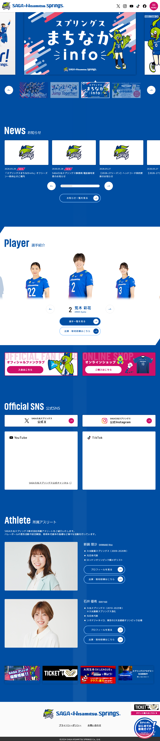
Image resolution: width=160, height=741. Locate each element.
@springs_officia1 (96, 463)
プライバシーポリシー (70, 725)
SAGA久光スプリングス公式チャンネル (48, 482)
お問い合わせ (94, 725)
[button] (9, 90)
